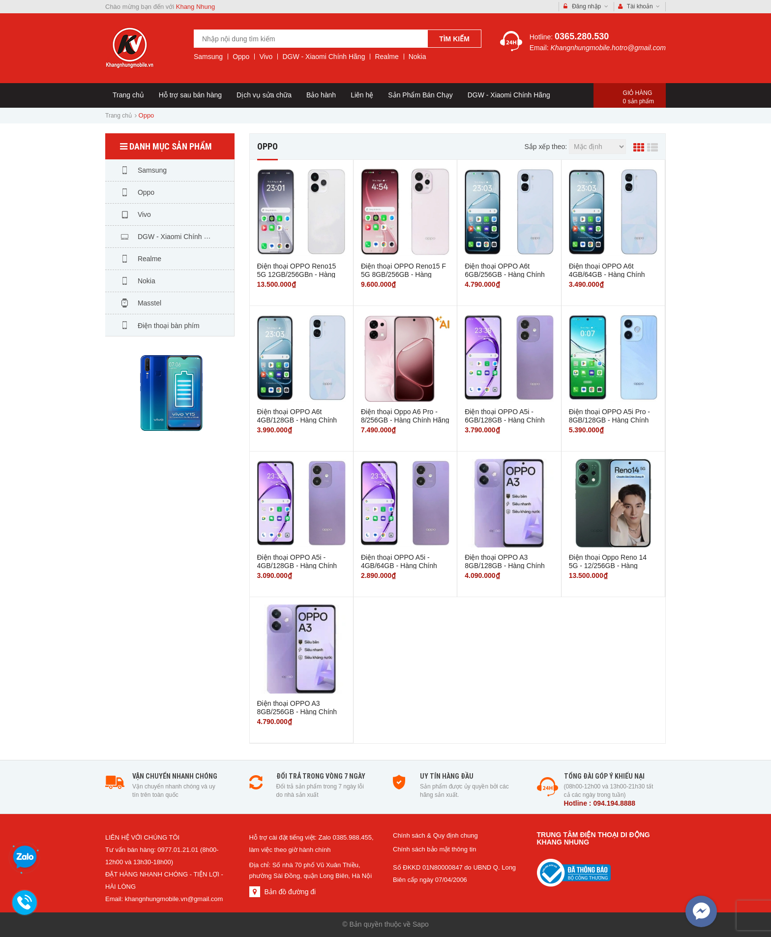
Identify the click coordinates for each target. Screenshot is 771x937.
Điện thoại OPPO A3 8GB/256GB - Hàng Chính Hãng (297, 711)
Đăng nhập (586, 6)
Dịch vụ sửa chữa (264, 95)
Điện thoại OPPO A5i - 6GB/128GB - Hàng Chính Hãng (505, 420)
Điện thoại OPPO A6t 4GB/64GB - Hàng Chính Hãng (607, 274)
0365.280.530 (582, 36)
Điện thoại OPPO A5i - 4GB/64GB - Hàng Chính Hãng (399, 565)
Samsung (208, 56)
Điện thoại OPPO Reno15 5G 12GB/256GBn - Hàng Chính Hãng (296, 274)
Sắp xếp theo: (545, 147)
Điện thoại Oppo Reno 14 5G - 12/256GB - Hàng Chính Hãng (608, 565)
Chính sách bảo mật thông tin (434, 849)
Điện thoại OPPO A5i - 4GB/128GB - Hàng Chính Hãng (297, 565)
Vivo (265, 56)
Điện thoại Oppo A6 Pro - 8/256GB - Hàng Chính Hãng (405, 416)
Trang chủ (128, 95)
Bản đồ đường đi (290, 892)
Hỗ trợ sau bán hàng (190, 95)
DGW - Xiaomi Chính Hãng (323, 56)
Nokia (417, 56)
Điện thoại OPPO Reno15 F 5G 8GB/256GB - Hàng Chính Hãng (403, 274)
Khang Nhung (195, 6)
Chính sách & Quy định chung (435, 835)
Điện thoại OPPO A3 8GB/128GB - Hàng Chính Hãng (505, 565)
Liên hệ (362, 95)
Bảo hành (321, 95)
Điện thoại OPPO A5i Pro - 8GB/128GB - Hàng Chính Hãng (609, 420)
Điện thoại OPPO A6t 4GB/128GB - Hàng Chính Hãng (297, 420)
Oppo (241, 56)
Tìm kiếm (454, 39)
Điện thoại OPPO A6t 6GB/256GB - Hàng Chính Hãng (505, 274)
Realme (386, 56)
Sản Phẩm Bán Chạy (420, 95)
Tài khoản (639, 6)
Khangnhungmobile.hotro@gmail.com (608, 48)
